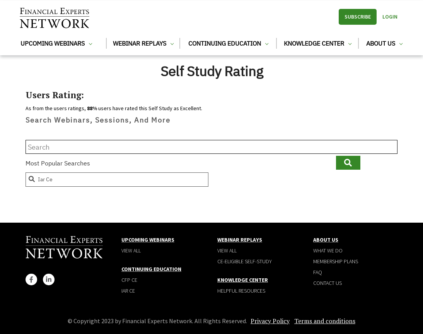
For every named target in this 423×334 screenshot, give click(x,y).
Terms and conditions (324, 321)
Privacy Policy (270, 321)
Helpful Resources (241, 290)
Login (389, 16)
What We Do (328, 250)
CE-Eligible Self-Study (244, 261)
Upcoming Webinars (56, 43)
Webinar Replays (143, 43)
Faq (317, 272)
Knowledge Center (317, 43)
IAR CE (128, 290)
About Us (384, 43)
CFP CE (129, 279)
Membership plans (335, 261)
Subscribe (358, 16)
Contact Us (327, 282)
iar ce (40, 179)
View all (131, 250)
